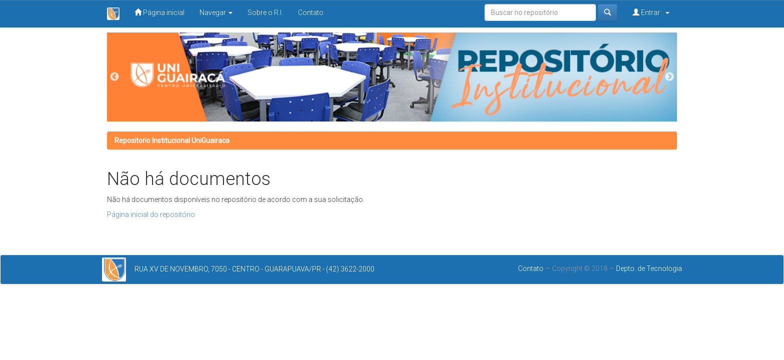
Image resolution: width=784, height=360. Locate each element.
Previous (115, 77)
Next (669, 77)
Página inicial (159, 12)
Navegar (216, 12)
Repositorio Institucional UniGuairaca (172, 140)
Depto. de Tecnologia (649, 268)
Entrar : (651, 12)
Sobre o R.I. (265, 12)
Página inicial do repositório (151, 214)
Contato (311, 12)
